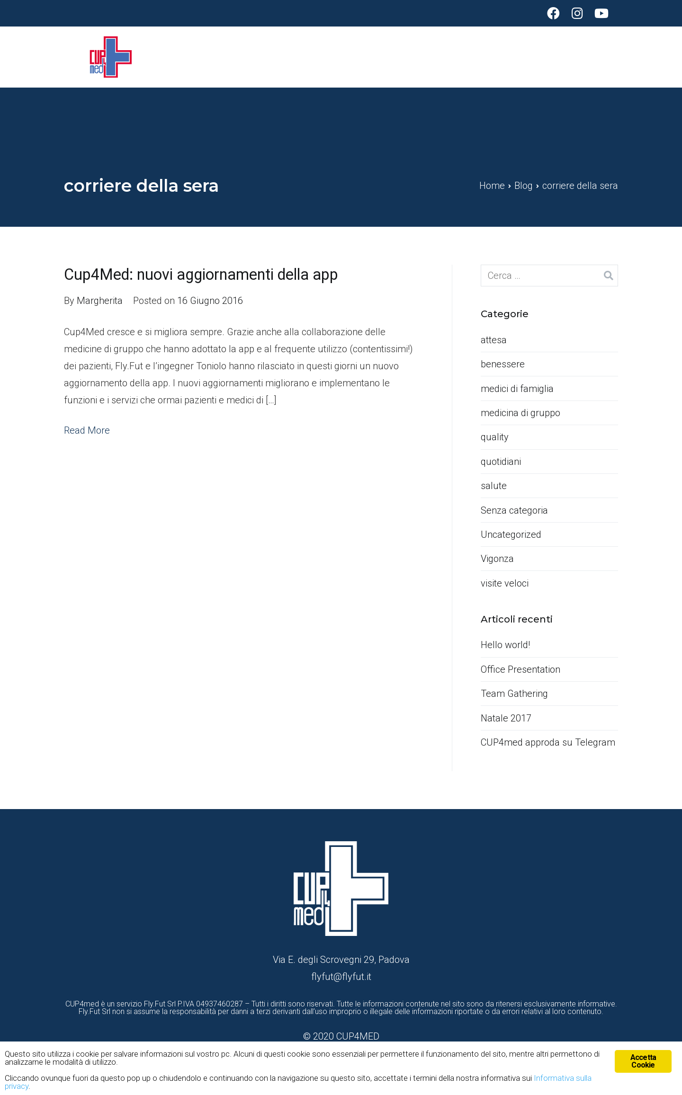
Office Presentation (520, 669)
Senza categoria (514, 510)
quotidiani (501, 461)
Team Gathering (514, 693)
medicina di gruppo (520, 412)
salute (494, 485)
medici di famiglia (517, 388)
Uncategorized (511, 534)
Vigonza (497, 558)
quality (495, 437)
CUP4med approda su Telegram (548, 742)
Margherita (100, 300)
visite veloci (505, 583)
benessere (503, 364)
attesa (494, 340)
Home (473, 56)
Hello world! (505, 644)
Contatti (601, 56)
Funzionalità (530, 56)
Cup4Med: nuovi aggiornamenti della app (201, 275)
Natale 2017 (506, 718)
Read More (87, 430)
